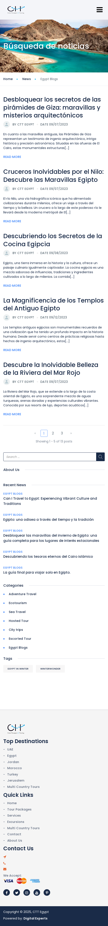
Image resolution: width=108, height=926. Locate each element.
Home (8, 79)
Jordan (13, 762)
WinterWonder (50, 668)
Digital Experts (35, 918)
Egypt (12, 756)
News (26, 79)
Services (14, 815)
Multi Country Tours (23, 787)
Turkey (12, 774)
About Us (14, 840)
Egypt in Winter (18, 668)
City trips (16, 630)
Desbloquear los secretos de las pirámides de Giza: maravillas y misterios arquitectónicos (52, 107)
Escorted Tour (20, 638)
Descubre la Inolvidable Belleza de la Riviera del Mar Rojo (50, 369)
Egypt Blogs (13, 494)
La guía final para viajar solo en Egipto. (36, 572)
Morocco (14, 768)
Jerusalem (15, 780)
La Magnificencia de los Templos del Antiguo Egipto (53, 304)
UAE (10, 749)
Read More (12, 157)
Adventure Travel (22, 594)
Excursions (15, 822)
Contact (14, 834)
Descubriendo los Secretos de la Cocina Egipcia (52, 240)
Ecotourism (18, 603)
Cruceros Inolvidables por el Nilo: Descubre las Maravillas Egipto (53, 175)
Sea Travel (17, 612)
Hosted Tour (19, 621)
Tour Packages (19, 809)
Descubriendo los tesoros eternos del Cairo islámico (48, 556)
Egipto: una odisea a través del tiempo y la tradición (48, 519)
